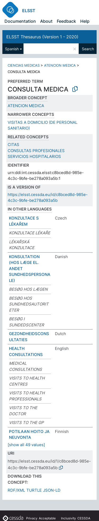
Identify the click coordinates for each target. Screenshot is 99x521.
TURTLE (34, 490)
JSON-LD (51, 490)
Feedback (66, 21)
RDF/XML (16, 490)
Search (88, 49)
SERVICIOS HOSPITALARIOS (34, 156)
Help (84, 21)
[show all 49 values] (26, 444)
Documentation (20, 21)
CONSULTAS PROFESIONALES (36, 150)
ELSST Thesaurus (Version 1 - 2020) (42, 36)
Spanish (12, 49)
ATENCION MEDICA (60, 65)
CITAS (13, 144)
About (46, 21)
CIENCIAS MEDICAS (24, 65)
